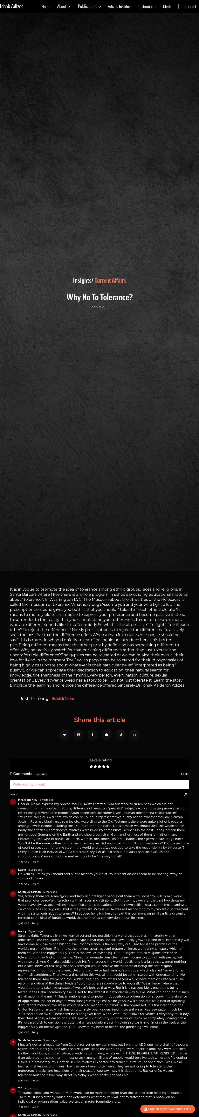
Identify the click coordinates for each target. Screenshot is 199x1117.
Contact (190, 6)
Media (168, 6)
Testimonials (147, 6)
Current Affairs (110, 280)
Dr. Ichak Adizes (63, 699)
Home (46, 6)
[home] (11, 6)
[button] (63, 6)
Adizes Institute (120, 6)
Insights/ (83, 280)
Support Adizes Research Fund (167, 1109)
